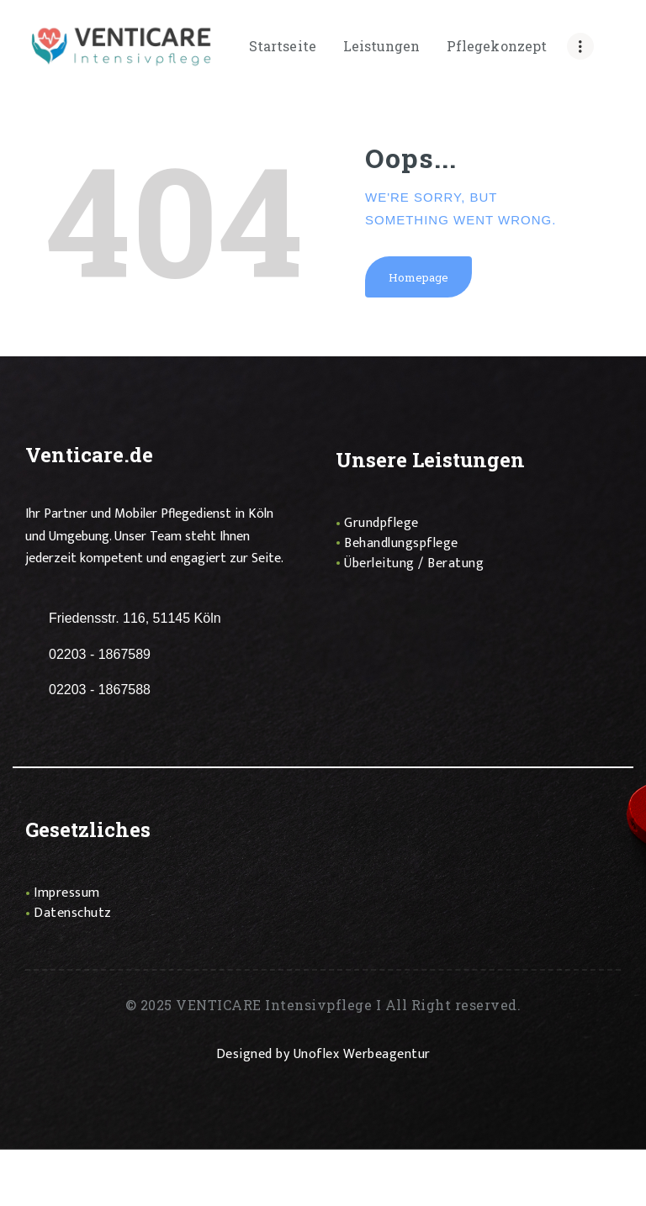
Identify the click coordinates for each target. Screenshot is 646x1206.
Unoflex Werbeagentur (362, 1055)
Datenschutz (73, 914)
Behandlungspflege (401, 544)
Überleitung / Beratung (414, 563)
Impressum (67, 893)
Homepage (418, 277)
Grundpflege (381, 524)
